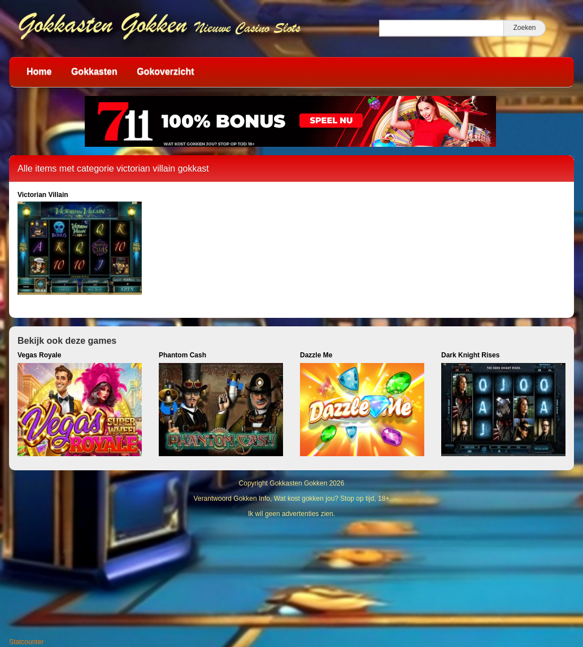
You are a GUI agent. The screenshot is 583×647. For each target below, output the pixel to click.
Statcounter (26, 642)
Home (39, 71)
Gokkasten (94, 71)
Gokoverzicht (165, 71)
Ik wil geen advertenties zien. (291, 514)
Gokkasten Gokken (298, 483)
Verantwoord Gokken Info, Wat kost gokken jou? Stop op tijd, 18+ (292, 498)
